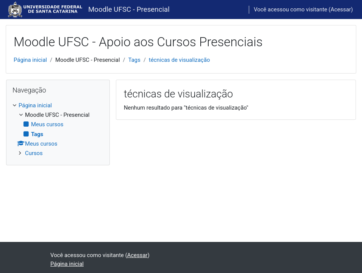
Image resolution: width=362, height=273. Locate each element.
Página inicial (30, 59)
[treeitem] (57, 129)
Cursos (34, 153)
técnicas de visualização (179, 59)
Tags (134, 59)
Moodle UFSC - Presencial (129, 9)
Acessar (341, 9)
